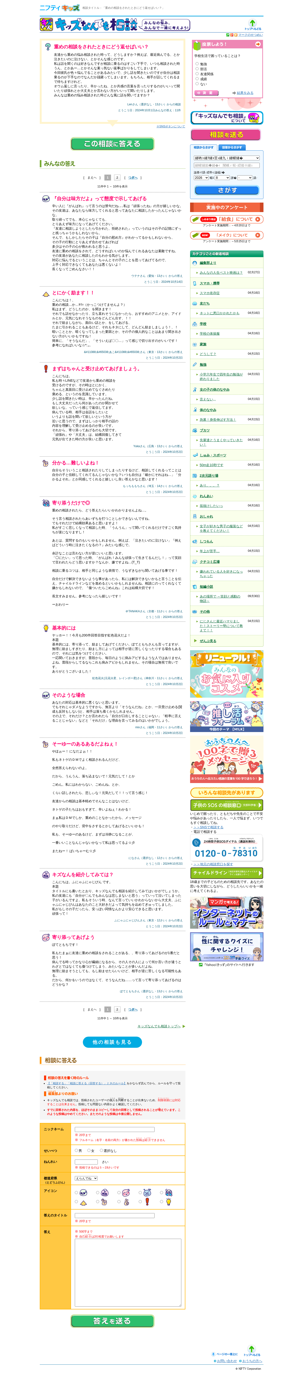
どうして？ (208, 354)
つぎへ (133, 177)
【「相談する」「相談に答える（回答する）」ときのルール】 (87, 1083)
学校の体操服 (210, 333)
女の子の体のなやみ (215, 389)
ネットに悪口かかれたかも (220, 313)
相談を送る (225, 134)
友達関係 (207, 74)
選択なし (110, 1151)
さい (103, 1162)
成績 (203, 79)
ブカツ (205, 430)
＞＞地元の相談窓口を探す (213, 864)
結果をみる (245, 93)
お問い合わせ (227, 1370)
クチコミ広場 (210, 562)
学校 (203, 324)
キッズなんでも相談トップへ (159, 1026)
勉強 (203, 64)
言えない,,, (208, 399)
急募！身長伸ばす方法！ (218, 420)
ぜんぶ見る (208, 641)
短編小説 (206, 587)
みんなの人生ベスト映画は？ (221, 272)
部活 (203, 69)
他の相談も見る (112, 1042)
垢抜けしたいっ (211, 506)
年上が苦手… (210, 551)
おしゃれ (206, 516)
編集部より (208, 263)
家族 (203, 344)
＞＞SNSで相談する (208, 827)
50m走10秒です (211, 465)
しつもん (206, 541)
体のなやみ (208, 410)
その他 (205, 611)
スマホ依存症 (210, 293)
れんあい (206, 496)
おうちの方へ (252, 1370)
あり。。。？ (210, 485)
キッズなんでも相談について (226, 118)
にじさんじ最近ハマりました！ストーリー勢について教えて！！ (221, 625)
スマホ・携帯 (210, 283)
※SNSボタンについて (170, 126)
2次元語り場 (209, 476)
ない (203, 84)
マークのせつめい (250, 35)
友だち (205, 303)
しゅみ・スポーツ (213, 455)
